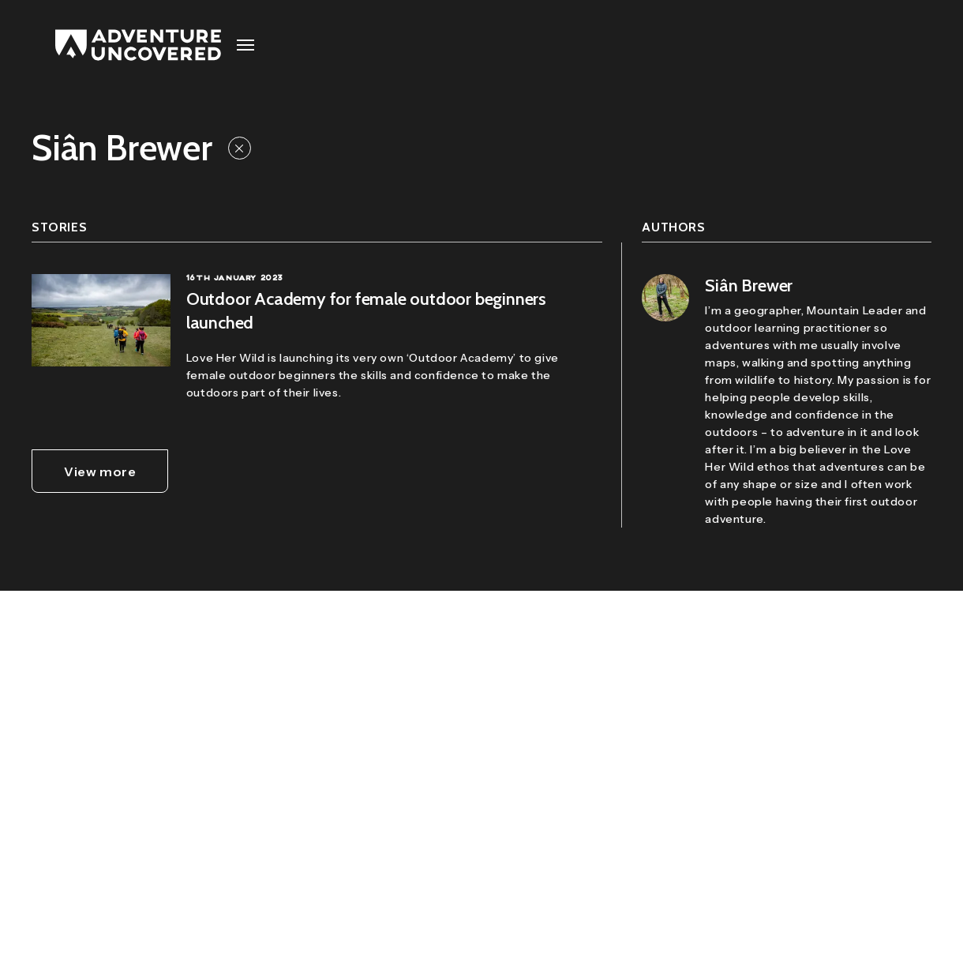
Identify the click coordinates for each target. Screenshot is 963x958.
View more (100, 471)
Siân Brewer (749, 285)
